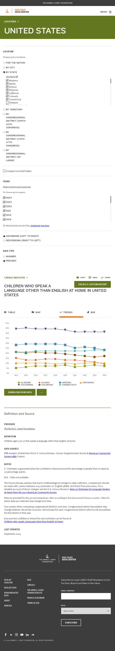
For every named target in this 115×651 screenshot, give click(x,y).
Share (106, 277)
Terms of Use (33, 603)
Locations (10, 21)
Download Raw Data (20, 392)
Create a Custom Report (92, 284)
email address (68, 591)
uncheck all (12, 76)
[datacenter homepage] (22, 11)
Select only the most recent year (17, 186)
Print (80, 277)
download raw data (40, 225)
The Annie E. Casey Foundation (57, 3)
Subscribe (71, 622)
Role (63, 605)
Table (11, 312)
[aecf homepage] (7, 11)
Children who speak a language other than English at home (33, 521)
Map (38, 312)
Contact (31, 585)
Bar (93, 312)
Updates (8, 605)
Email (93, 277)
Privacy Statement (36, 597)
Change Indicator (14, 277)
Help (29, 579)
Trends (67, 312)
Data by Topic (10, 587)
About (7, 600)
